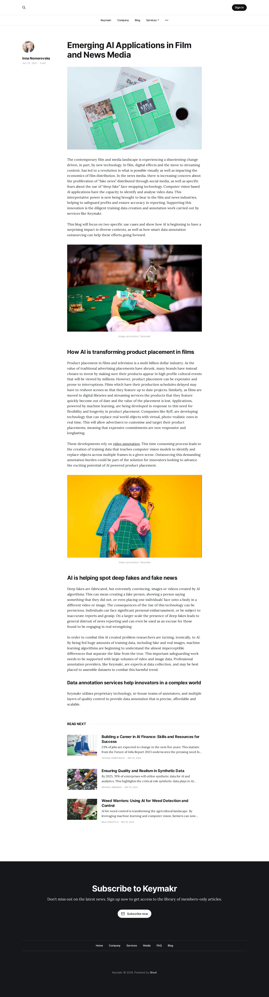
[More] (166, 20)
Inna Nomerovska (36, 58)
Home (99, 945)
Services (151, 20)
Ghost (153, 972)
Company (123, 20)
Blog (137, 20)
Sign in (239, 7)
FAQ (159, 945)
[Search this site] (24, 7)
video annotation (126, 444)
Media (147, 945)
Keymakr (106, 20)
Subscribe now (134, 914)
